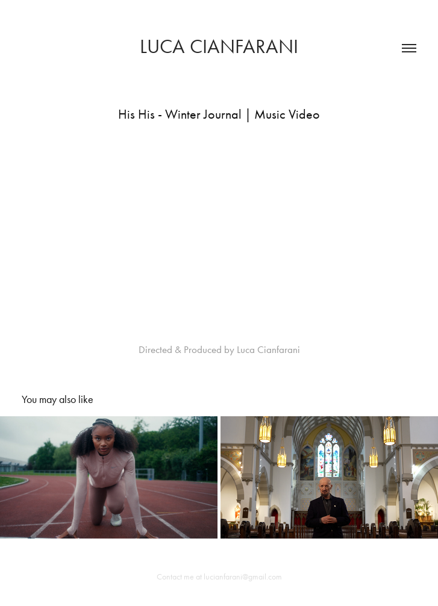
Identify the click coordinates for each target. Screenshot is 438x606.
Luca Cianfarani (219, 46)
